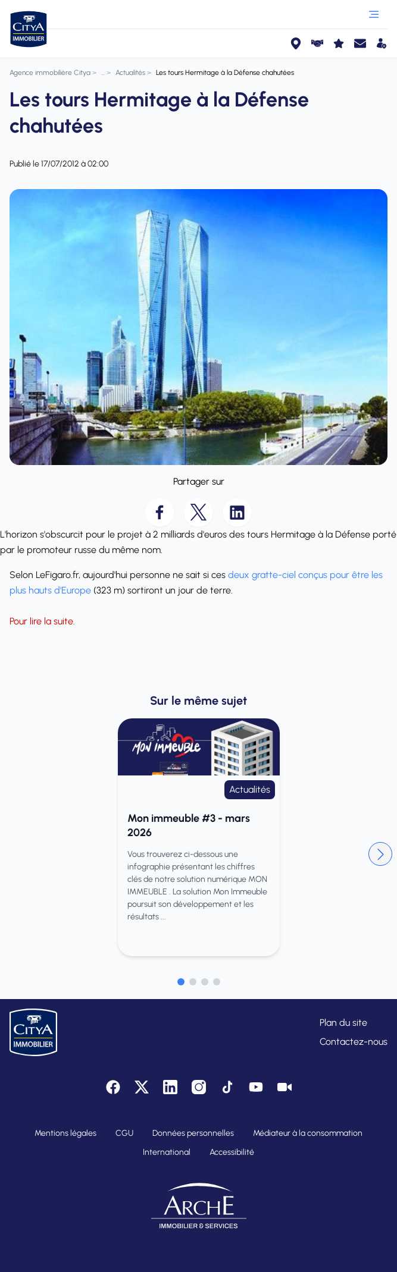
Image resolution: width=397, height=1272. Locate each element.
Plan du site (343, 1022)
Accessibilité (232, 1152)
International (166, 1152)
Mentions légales (65, 1133)
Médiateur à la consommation (307, 1133)
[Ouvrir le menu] (374, 14)
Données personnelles (193, 1133)
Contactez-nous (353, 1041)
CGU (124, 1133)
